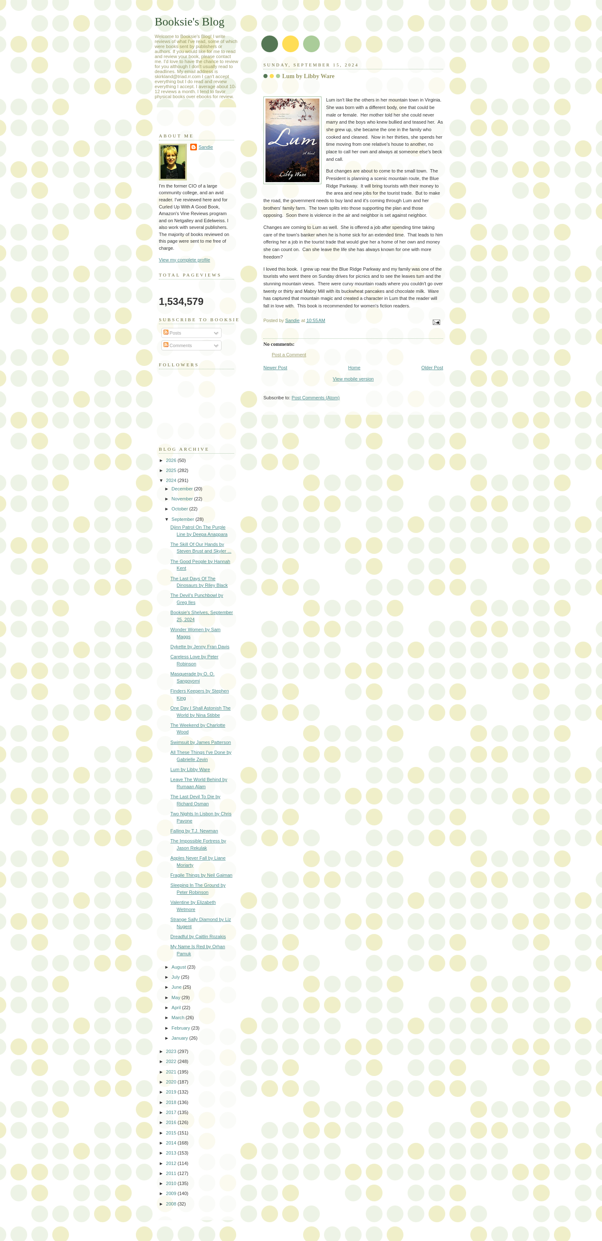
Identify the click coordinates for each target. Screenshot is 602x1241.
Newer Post (275, 367)
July (176, 977)
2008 (172, 1203)
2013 (172, 1152)
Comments (177, 345)
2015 (172, 1132)
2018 (172, 1102)
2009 (172, 1193)
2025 (172, 470)
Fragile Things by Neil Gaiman (201, 875)
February (181, 1027)
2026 (172, 460)
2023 (172, 1051)
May (176, 997)
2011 (172, 1173)
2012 (172, 1163)
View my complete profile (184, 259)
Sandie (206, 147)
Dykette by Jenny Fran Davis (200, 646)
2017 (172, 1112)
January (180, 1038)
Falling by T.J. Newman (194, 830)
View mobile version (353, 378)
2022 (172, 1061)
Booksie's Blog (189, 21)
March (178, 1017)
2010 (172, 1183)
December (182, 488)
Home (354, 367)
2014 (172, 1142)
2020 (172, 1081)
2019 (172, 1091)
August (179, 966)
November (182, 498)
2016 (172, 1122)
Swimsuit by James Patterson (201, 742)
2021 (172, 1071)
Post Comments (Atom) (316, 397)
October (180, 508)
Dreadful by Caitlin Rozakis (198, 936)
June (177, 987)
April (176, 1007)
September (183, 519)
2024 (172, 480)
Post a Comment (289, 354)
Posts (172, 332)
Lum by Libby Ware (190, 769)
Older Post (432, 367)
